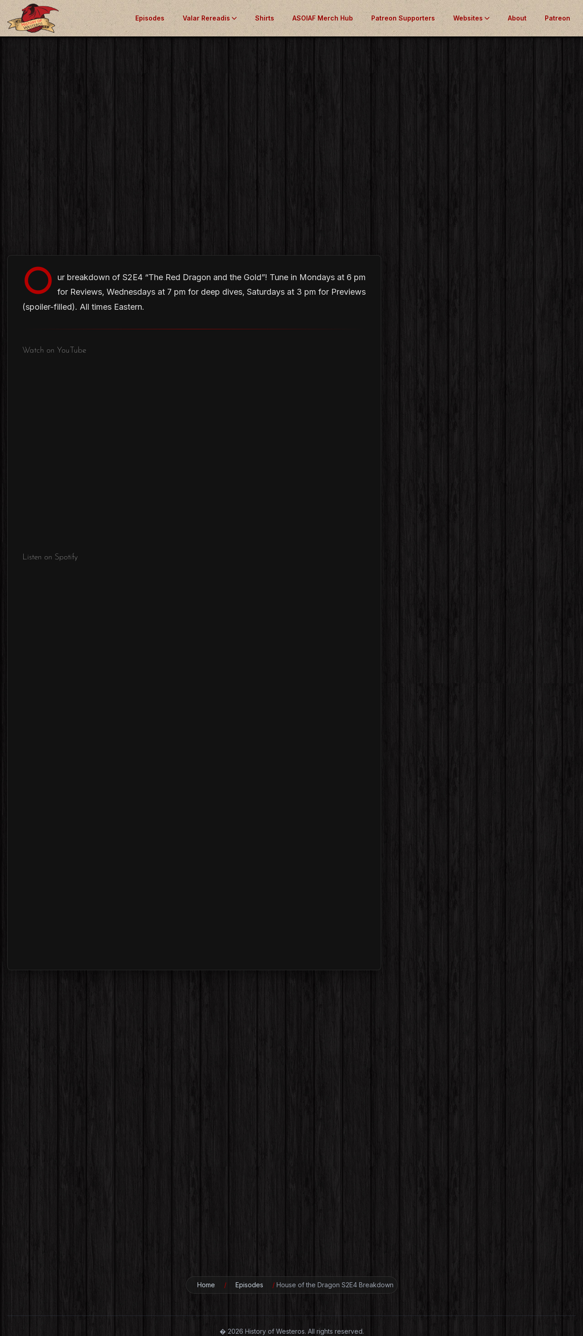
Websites (471, 18)
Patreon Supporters (403, 18)
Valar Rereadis (210, 18)
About (517, 18)
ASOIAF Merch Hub (322, 18)
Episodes (149, 18)
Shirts (264, 18)
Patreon (557, 18)
